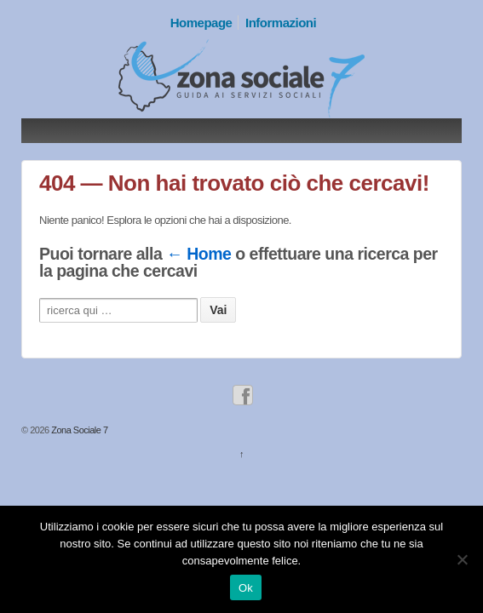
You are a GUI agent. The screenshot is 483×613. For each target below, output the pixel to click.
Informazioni (280, 22)
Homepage (201, 22)
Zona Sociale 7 (78, 430)
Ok (246, 587)
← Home (198, 253)
